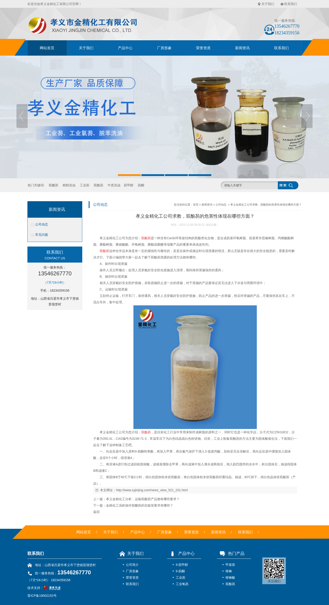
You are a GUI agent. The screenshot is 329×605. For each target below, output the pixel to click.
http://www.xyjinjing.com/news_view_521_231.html (152, 490)
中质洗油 (114, 185)
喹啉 (229, 571)
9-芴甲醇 (182, 565)
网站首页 (47, 48)
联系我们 (290, 4)
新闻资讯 (242, 48)
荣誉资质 (203, 48)
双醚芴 (53, 185)
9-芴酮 (180, 571)
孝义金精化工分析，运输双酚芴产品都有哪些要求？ (143, 499)
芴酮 (141, 185)
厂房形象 (164, 48)
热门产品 (230, 553)
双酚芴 (98, 185)
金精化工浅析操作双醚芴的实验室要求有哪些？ (139, 505)
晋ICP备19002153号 (42, 595)
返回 (96, 512)
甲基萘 (230, 565)
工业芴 (84, 185)
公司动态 (41, 224)
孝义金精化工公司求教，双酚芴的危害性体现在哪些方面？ (266, 204)
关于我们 (267, 4)
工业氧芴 (182, 584)
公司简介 (132, 565)
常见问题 (41, 234)
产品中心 (125, 48)
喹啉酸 (230, 577)
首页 (196, 204)
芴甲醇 (128, 185)
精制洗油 (69, 185)
